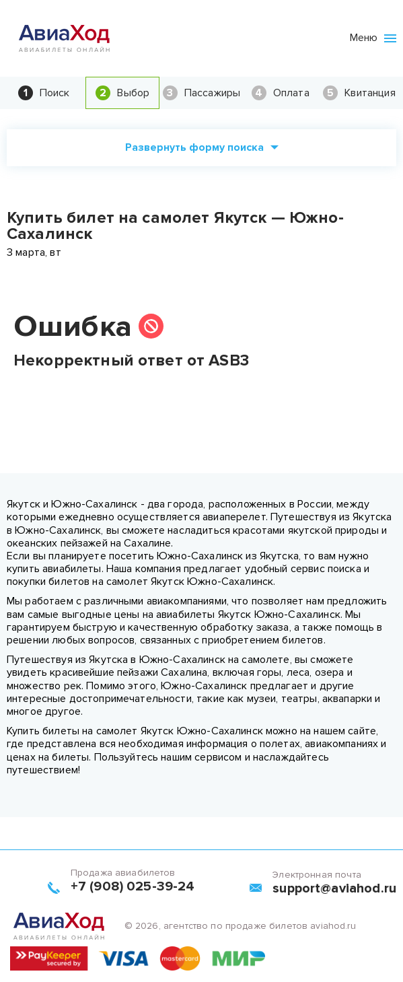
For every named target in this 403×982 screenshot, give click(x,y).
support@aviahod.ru (334, 888)
